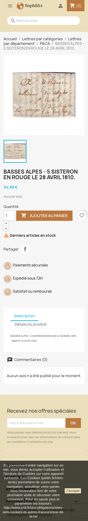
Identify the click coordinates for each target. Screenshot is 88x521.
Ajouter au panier (44, 216)
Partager (25, 249)
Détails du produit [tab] (31, 324)
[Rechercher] (38, 20)
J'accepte (73, 491)
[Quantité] (9, 216)
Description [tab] (24, 315)
